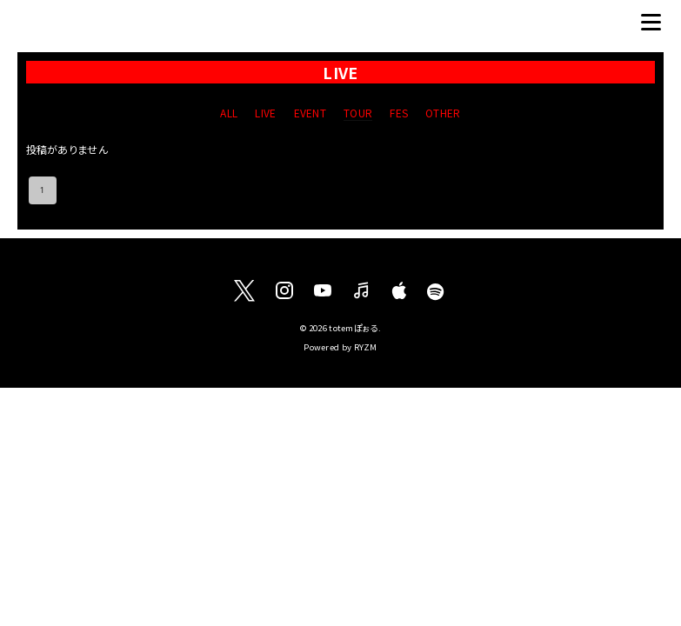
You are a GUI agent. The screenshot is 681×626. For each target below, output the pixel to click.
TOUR (358, 112)
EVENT (310, 112)
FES (399, 112)
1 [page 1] (43, 190)
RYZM (365, 347)
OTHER (443, 112)
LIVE (265, 112)
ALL (228, 112)
